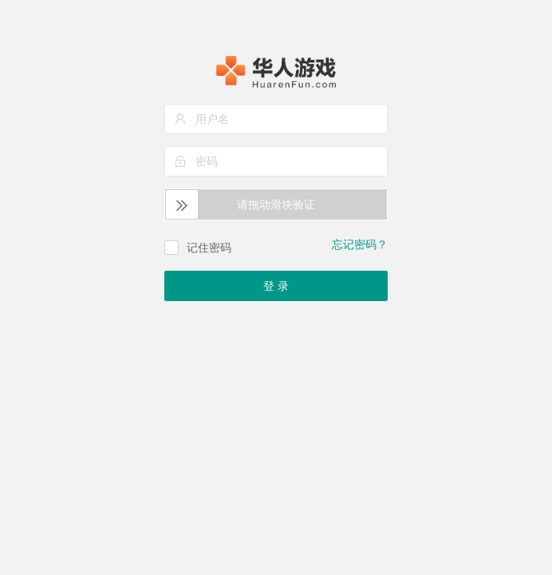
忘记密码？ (360, 244)
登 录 (276, 286)
